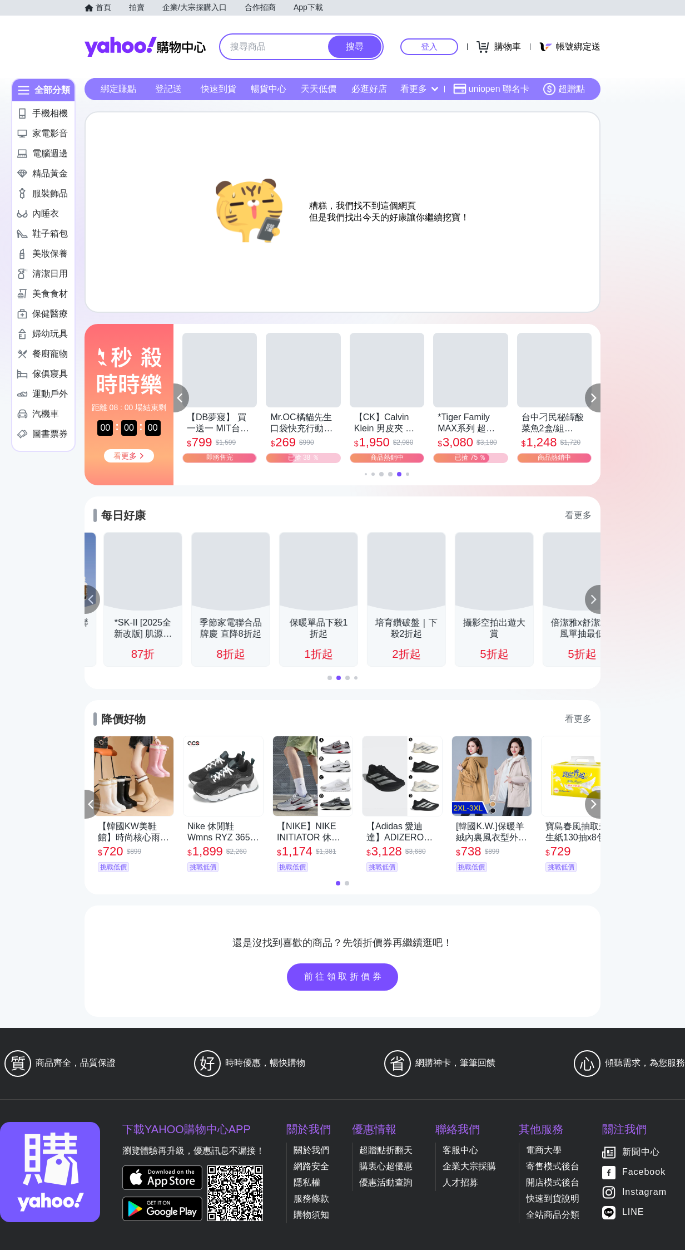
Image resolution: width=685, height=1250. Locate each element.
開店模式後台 (552, 1182)
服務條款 (311, 1198)
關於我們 (311, 1150)
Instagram (644, 1192)
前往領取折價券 (344, 976)
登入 (429, 46)
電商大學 (544, 1150)
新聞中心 (641, 1152)
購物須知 (311, 1214)
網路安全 (311, 1166)
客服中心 (460, 1150)
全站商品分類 (552, 1214)
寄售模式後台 (552, 1166)
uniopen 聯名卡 (491, 89)
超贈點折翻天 (386, 1150)
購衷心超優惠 (386, 1166)
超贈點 (564, 89)
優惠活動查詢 (386, 1182)
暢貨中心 (268, 88)
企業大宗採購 (469, 1166)
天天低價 (318, 88)
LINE (633, 1212)
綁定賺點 (118, 88)
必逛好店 (369, 88)
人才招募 (460, 1182)
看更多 (419, 88)
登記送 (168, 88)
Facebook (644, 1172)
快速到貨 (218, 88)
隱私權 (307, 1182)
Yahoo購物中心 (145, 46)
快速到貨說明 (552, 1198)
